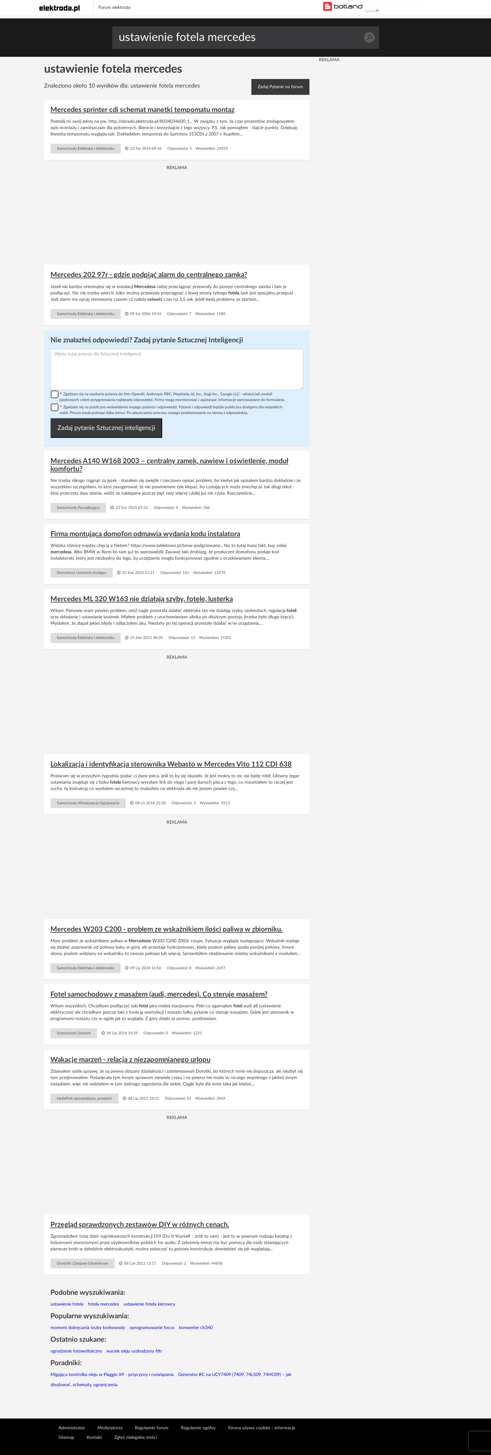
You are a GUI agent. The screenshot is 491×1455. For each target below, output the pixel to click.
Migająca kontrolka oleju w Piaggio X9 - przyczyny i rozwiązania (112, 1375)
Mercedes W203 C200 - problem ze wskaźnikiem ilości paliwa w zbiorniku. (166, 929)
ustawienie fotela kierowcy (149, 1304)
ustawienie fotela (66, 1304)
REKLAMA (371, 11)
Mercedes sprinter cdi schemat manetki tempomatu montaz (142, 109)
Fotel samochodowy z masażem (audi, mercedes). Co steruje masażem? (159, 994)
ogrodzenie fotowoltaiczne (76, 1351)
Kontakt (94, 1437)
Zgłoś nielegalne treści (135, 1437)
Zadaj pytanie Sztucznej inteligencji (106, 428)
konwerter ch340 (196, 1328)
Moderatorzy (110, 1428)
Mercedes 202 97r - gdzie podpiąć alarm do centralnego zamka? (148, 274)
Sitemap (66, 1437)
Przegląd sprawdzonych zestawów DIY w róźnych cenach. (139, 1224)
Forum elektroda (114, 7)
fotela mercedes (103, 1304)
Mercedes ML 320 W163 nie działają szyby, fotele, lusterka (141, 599)
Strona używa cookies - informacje (261, 1428)
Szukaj (369, 37)
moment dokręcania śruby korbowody (87, 1328)
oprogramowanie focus (152, 1328)
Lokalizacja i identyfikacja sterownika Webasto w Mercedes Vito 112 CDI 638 (171, 764)
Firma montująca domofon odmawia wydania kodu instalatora (145, 533)
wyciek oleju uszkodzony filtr (134, 1351)
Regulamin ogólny (198, 1428)
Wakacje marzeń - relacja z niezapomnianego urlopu (130, 1059)
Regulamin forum (152, 1428)
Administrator (71, 1428)
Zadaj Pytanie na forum (280, 87)
